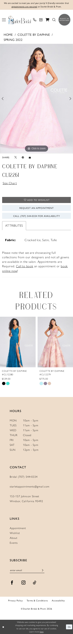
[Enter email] (27, 570)
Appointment (18, 528)
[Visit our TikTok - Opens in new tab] (35, 582)
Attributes (14, 225)
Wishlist (15, 533)
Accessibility (58, 600)
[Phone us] (35, 19)
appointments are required (24, 6)
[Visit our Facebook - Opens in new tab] (12, 582)
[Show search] (54, 19)
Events (14, 543)
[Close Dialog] (3, 627)
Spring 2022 (13, 39)
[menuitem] (3, 20)
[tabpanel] (36, 98)
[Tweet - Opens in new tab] (15, 157)
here (41, 631)
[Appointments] (41, 19)
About (13, 538)
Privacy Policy (15, 600)
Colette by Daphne (34, 34)
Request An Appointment (36, 208)
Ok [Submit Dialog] (69, 626)
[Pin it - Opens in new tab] (23, 157)
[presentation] (18, 342)
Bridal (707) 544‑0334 (24, 476)
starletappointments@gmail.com (29, 486)
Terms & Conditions (37, 600)
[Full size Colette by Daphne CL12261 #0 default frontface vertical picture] (36, 98)
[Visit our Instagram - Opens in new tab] (23, 582)
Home (8, 34)
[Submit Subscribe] (42, 570)
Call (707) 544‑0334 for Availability (36, 216)
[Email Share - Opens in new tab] (30, 157)
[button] (3, 20)
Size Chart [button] (10, 183)
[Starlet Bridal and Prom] (19, 20)
